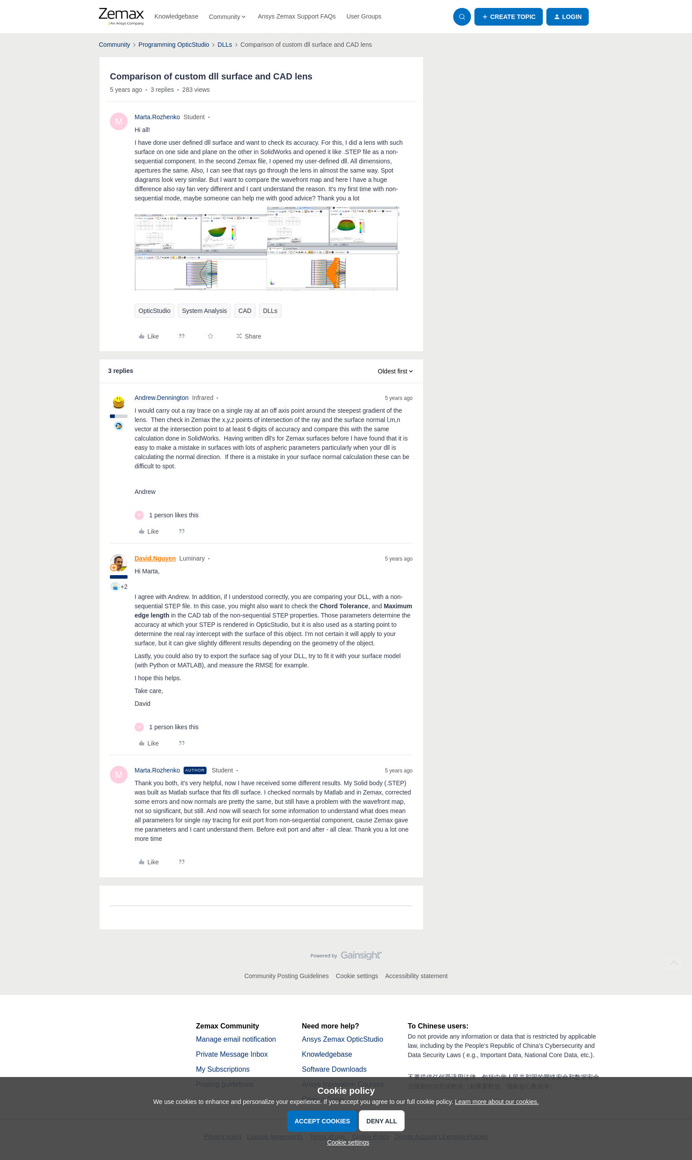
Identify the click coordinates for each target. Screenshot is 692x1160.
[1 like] (167, 515)
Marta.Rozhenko (157, 117)
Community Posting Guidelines (286, 975)
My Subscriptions (223, 1069)
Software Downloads (334, 1069)
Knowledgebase (176, 16)
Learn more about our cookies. (497, 1101)
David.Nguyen (155, 558)
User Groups (363, 16)
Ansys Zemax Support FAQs (297, 16)
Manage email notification (236, 1039)
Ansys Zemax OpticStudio (342, 1039)
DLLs (225, 44)
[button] (508, 17)
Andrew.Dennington (161, 397)
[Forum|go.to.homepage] (121, 17)
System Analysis (204, 310)
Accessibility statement (416, 975)
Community (114, 44)
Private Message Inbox (232, 1054)
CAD (245, 310)
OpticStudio (154, 310)
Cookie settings (357, 975)
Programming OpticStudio (174, 44)
